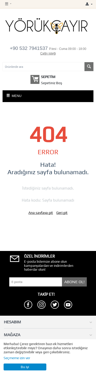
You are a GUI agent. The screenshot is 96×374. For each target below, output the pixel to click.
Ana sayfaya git (40, 213)
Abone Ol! (74, 281)
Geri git (62, 213)
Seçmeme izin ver (17, 358)
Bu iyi (25, 367)
